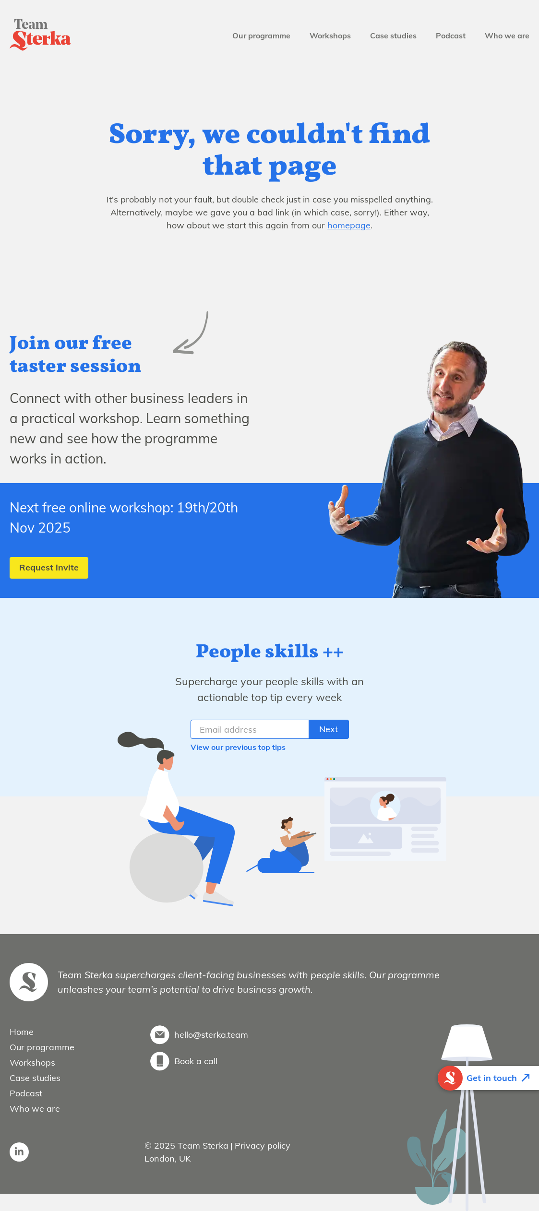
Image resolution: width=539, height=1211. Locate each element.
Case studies (393, 35)
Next (328, 729)
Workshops (330, 35)
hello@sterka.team (211, 1034)
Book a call (195, 1061)
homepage (349, 225)
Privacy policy (262, 1145)
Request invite (49, 567)
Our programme (261, 35)
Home (22, 1031)
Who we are (507, 35)
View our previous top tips (238, 747)
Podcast (451, 35)
